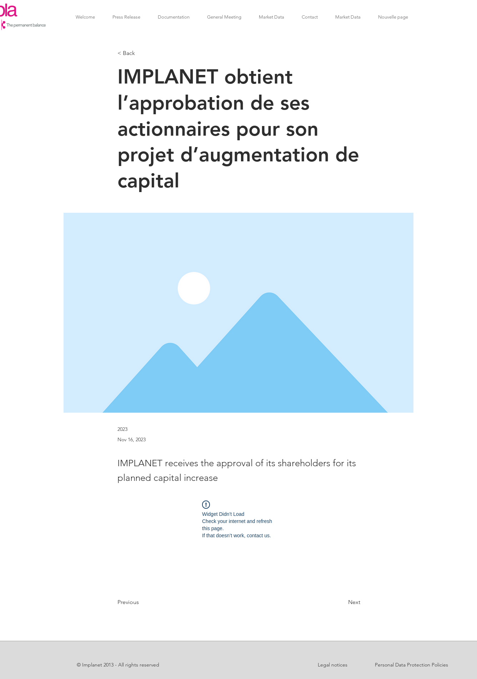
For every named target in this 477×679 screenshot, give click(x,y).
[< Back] (141, 53)
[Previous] (141, 602)
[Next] (342, 602)
